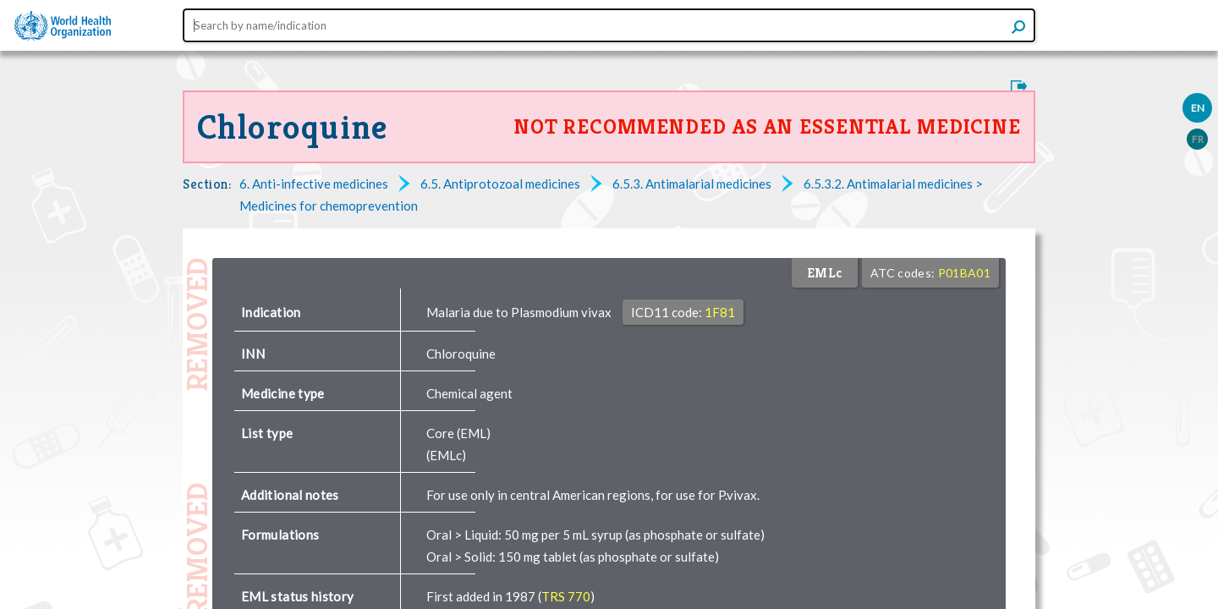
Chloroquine (292, 127)
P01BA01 (964, 273)
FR (1198, 139)
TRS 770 (565, 596)
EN (1197, 108)
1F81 (720, 312)
